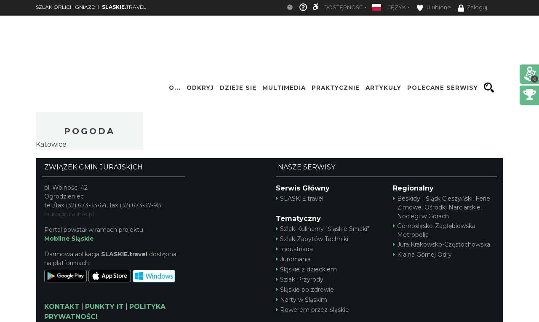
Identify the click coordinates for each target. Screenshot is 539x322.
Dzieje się (238, 87)
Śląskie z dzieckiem (306, 269)
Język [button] (397, 7)
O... (175, 87)
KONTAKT (62, 307)
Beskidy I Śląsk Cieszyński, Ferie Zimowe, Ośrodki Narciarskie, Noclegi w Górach (441, 207)
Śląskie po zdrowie (305, 289)
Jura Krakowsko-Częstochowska (441, 244)
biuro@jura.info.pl (69, 214)
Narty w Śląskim (301, 299)
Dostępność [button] (343, 7)
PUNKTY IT (104, 307)
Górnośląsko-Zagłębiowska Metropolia (434, 230)
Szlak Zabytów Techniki (312, 239)
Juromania (293, 259)
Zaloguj (472, 8)
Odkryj (200, 87)
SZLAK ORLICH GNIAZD (66, 7)
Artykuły (383, 87)
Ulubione (433, 7)
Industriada (294, 249)
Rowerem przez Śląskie (312, 310)
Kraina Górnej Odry (422, 254)
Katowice (51, 144)
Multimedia (284, 87)
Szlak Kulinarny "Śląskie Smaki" (322, 229)
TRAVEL (124, 7)
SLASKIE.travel (299, 198)
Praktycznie (336, 87)
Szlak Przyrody (299, 279)
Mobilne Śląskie (69, 238)
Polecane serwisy (442, 87)
